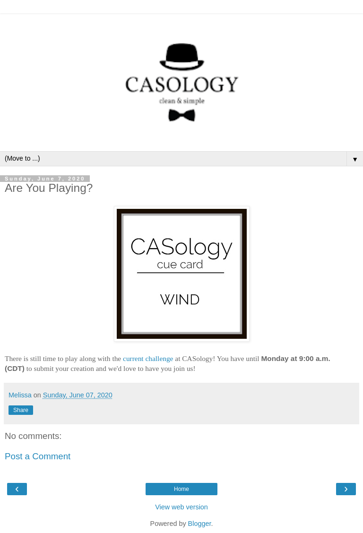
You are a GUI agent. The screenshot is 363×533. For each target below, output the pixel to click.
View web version (181, 507)
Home (181, 489)
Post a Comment (37, 456)
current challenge (148, 358)
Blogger (199, 523)
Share (20, 410)
